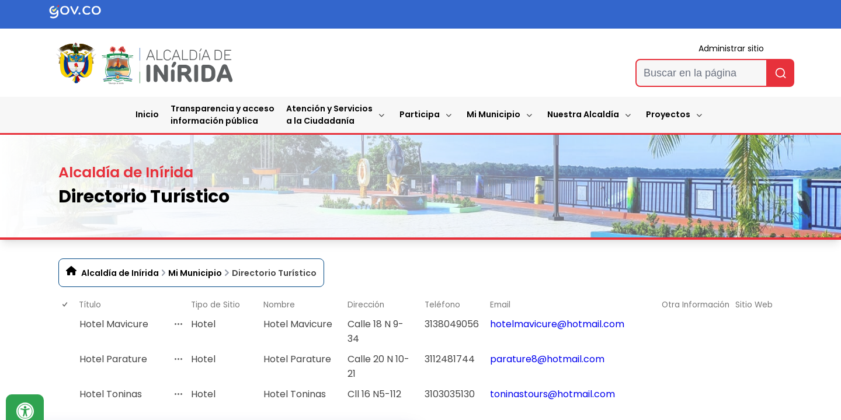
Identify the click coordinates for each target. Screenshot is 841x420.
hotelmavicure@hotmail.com (557, 324)
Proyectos (668, 114)
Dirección (365, 304)
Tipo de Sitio (215, 304)
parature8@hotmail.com (547, 359)
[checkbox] (64, 331)
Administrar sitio (731, 48)
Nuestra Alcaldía (583, 114)
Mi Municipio (493, 114)
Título (90, 304)
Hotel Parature (113, 359)
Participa (419, 114)
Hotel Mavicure (113, 324)
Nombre (279, 304)
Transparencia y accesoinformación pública (222, 115)
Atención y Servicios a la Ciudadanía (329, 115)
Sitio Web (754, 304)
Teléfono (442, 304)
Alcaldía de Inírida (120, 273)
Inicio (147, 114)
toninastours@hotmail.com (552, 394)
